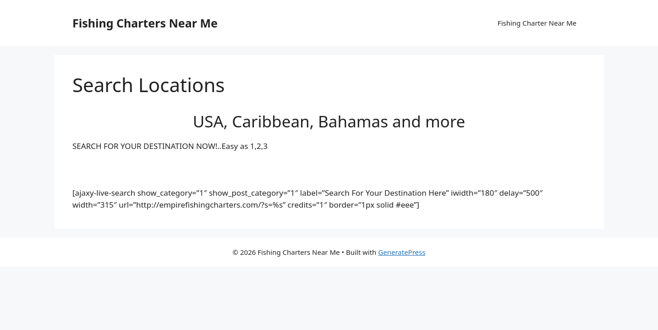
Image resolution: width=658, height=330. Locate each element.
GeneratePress (401, 252)
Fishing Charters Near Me (145, 23)
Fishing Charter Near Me (537, 23)
